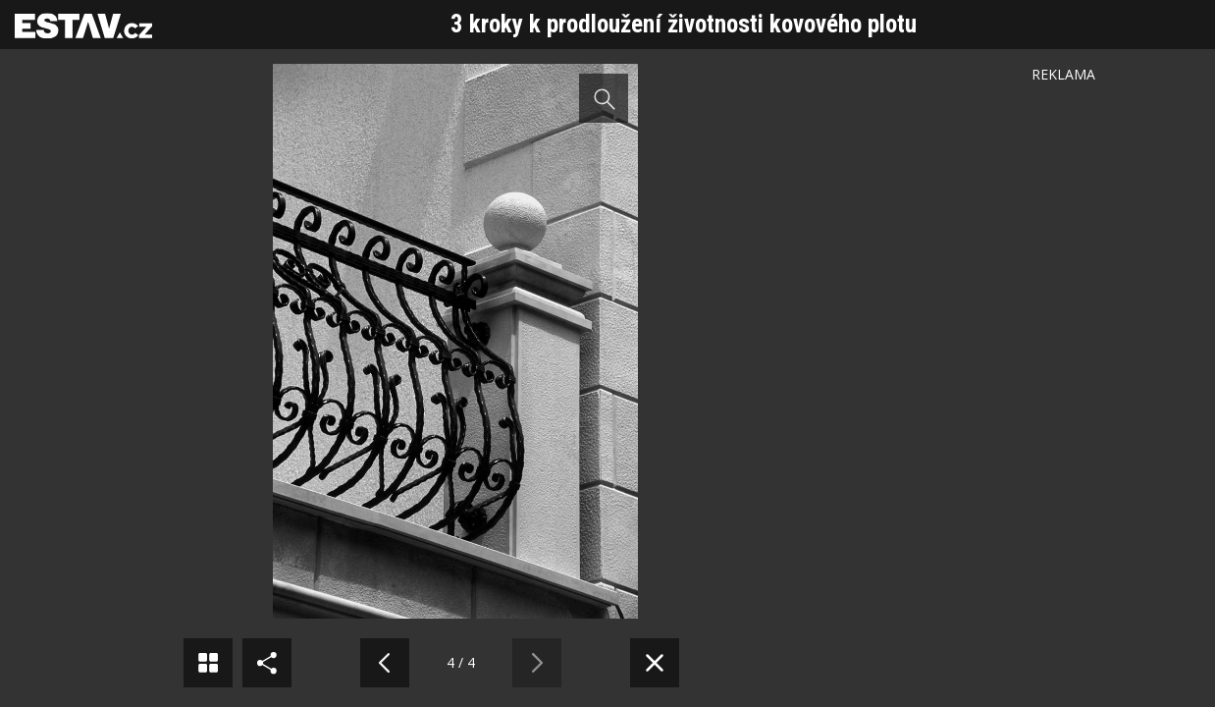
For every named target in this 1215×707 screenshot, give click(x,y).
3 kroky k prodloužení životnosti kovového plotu (683, 24)
